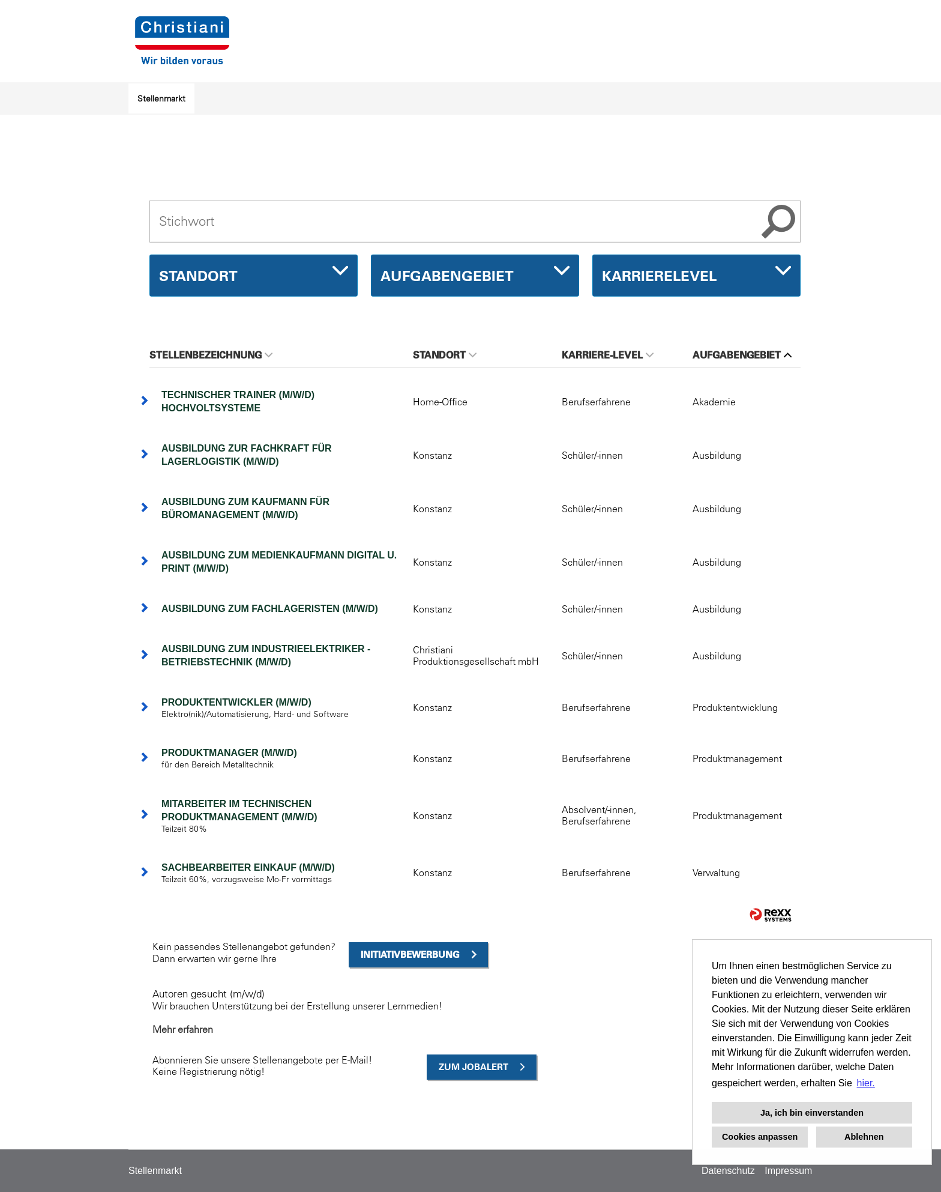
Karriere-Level (608, 355)
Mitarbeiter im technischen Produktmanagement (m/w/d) (239, 810)
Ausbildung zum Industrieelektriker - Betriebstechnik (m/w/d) (265, 655)
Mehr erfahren (182, 1029)
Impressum (788, 1171)
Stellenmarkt (161, 98)
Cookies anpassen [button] (760, 1137)
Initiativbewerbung (410, 954)
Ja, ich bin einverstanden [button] (812, 1113)
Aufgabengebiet (742, 355)
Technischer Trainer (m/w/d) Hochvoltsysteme (237, 401)
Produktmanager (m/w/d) (229, 753)
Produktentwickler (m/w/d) (236, 702)
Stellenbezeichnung (210, 355)
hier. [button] (866, 1083)
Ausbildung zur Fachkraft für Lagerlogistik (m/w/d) (246, 455)
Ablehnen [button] (864, 1137)
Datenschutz (728, 1171)
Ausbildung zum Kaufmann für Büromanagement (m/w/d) (245, 508)
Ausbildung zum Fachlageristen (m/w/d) (269, 609)
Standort (445, 355)
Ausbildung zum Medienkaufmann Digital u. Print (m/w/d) (279, 561)
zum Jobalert (473, 1066)
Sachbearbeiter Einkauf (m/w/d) (248, 867)
